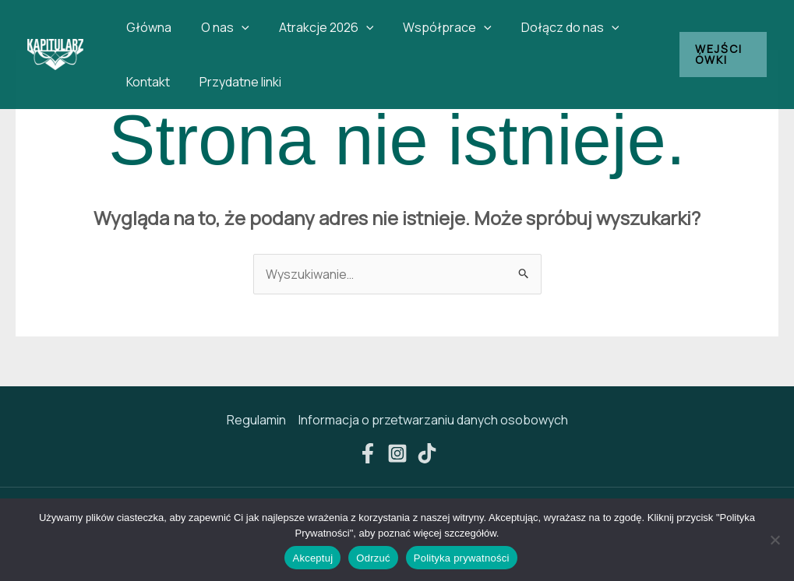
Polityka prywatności (462, 558)
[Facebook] (368, 453)
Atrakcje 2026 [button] (314, 27)
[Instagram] (397, 453)
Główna (146, 27)
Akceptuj (312, 558)
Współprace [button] (430, 27)
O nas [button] (218, 27)
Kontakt (146, 81)
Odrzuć (373, 558)
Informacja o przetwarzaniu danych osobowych (433, 419)
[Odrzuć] (774, 540)
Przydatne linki (233, 81)
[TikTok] (427, 453)
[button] (234, 27)
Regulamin (256, 419)
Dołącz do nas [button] (549, 27)
